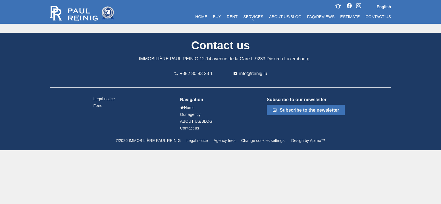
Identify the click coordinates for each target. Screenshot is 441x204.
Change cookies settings (263, 140)
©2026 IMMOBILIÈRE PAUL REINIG (148, 140)
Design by (307, 140)
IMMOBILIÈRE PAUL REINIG (168, 58)
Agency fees (225, 140)
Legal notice (197, 140)
